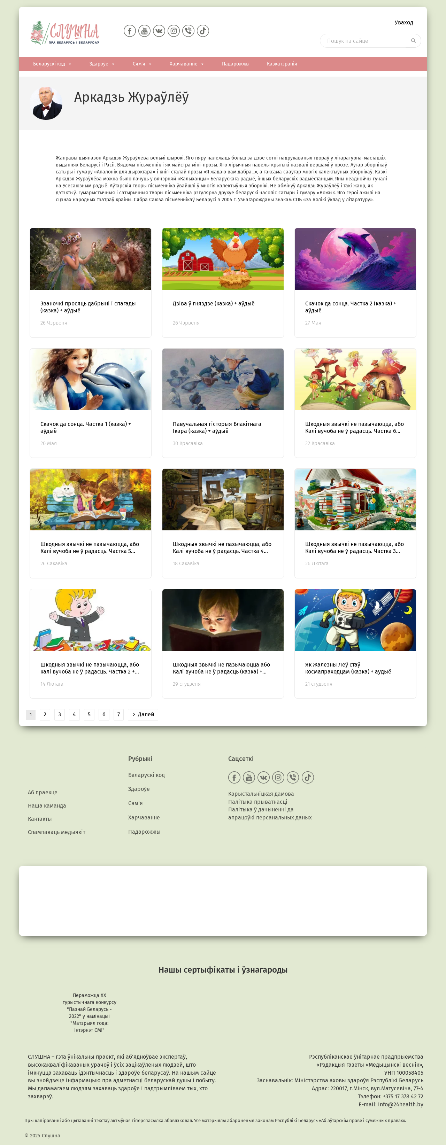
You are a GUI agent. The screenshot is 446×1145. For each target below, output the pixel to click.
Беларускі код (52, 65)
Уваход (404, 23)
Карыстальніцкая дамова (261, 794)
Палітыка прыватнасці (257, 802)
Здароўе (102, 65)
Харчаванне (187, 65)
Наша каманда (47, 806)
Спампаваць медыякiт (56, 834)
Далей (143, 715)
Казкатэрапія (282, 65)
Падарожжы (235, 65)
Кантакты (40, 820)
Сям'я (142, 65)
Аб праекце (42, 793)
